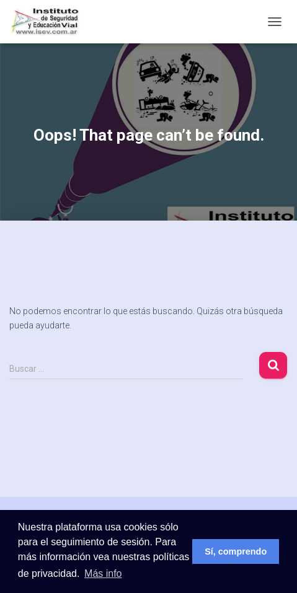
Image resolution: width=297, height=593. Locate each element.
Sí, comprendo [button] (236, 551)
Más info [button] (103, 573)
